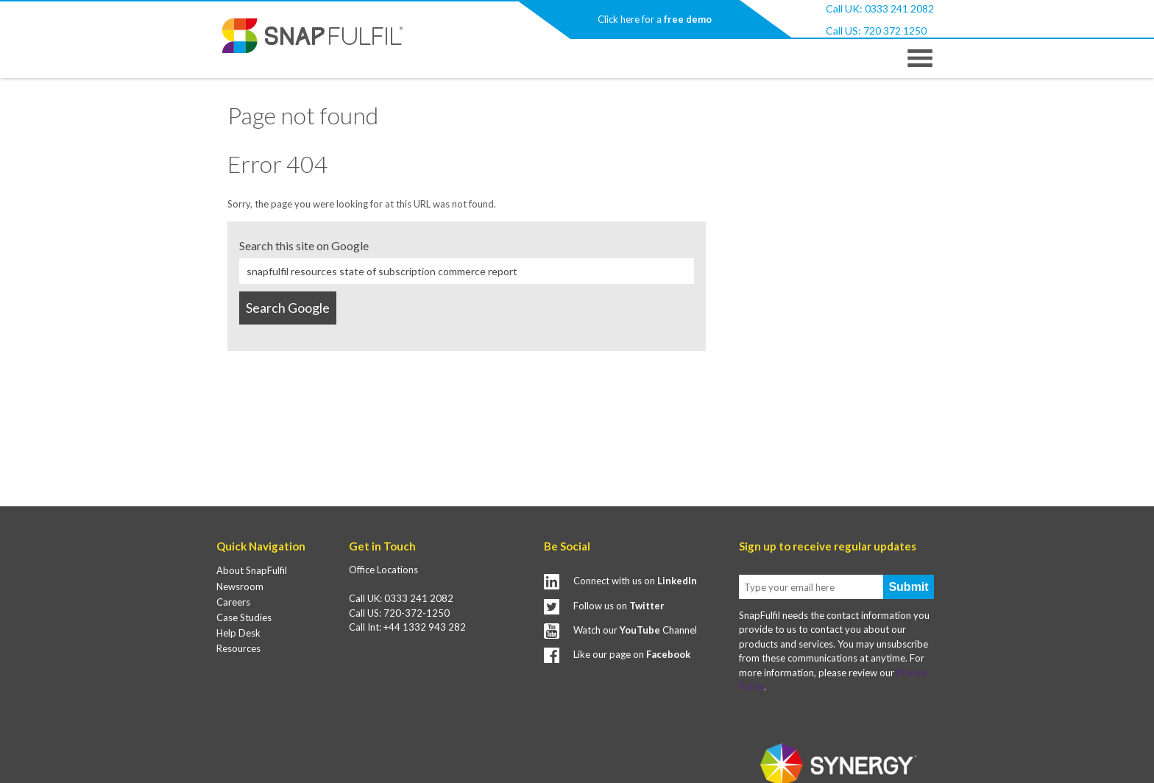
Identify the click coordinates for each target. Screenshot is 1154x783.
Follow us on (619, 606)
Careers (233, 602)
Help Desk (238, 633)
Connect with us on (635, 581)
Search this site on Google (304, 245)
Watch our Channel (635, 630)
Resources (238, 648)
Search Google (288, 308)
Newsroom (239, 586)
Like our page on (631, 654)
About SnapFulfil (251, 570)
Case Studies (244, 617)
